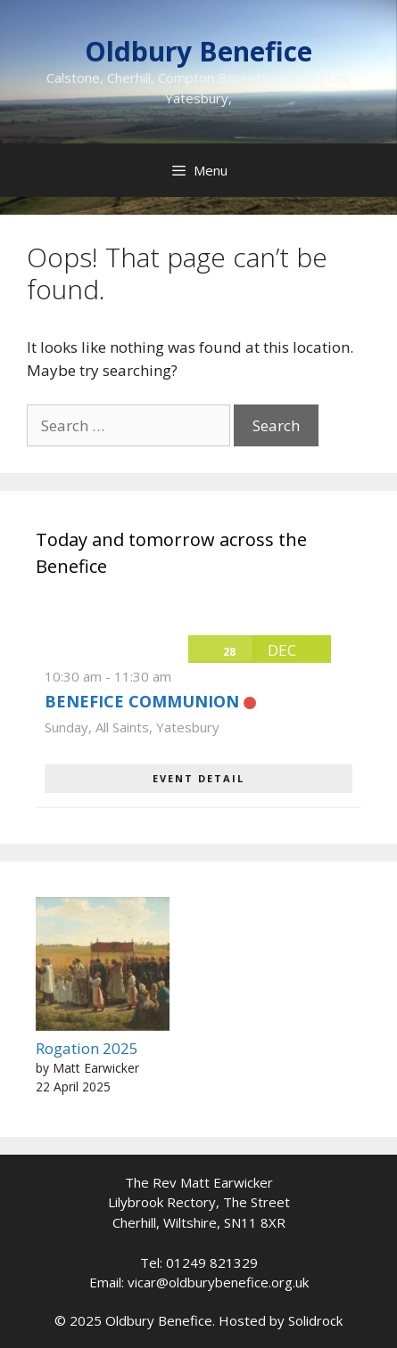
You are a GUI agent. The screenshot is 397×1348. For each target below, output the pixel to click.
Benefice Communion (142, 701)
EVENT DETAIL (198, 778)
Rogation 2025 (87, 1048)
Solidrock (315, 1320)
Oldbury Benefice (198, 51)
